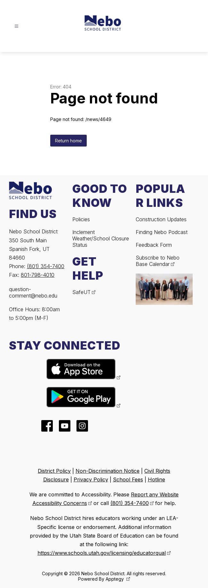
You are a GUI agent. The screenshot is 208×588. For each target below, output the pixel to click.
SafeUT (81, 292)
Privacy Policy (91, 479)
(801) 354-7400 (45, 266)
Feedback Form (154, 245)
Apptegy (115, 579)
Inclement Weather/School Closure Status (100, 238)
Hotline (156, 479)
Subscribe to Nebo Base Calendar (158, 260)
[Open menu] (16, 26)
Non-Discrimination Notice (108, 471)
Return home (68, 140)
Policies (81, 219)
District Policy (54, 471)
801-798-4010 (37, 275)
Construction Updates (161, 219)
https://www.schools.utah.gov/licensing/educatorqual (101, 553)
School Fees (128, 479)
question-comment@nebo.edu (33, 292)
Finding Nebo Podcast (162, 232)
